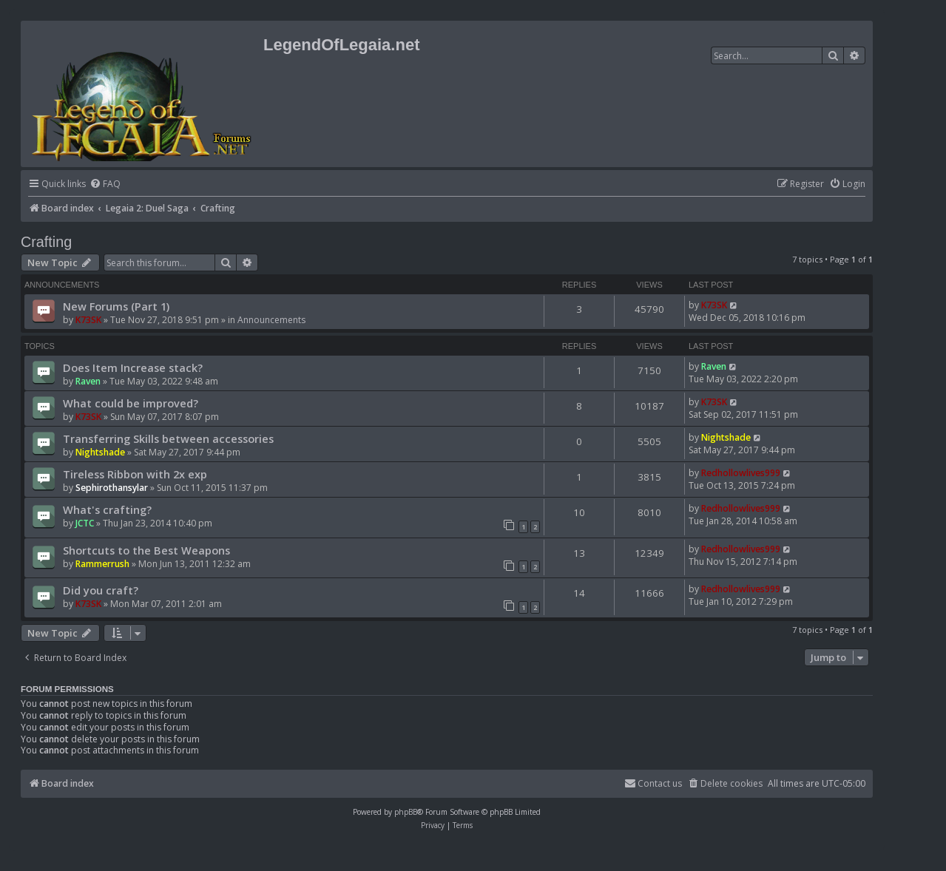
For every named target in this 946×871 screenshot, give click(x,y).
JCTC (84, 523)
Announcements (271, 320)
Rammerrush (102, 563)
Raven (88, 381)
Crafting (46, 242)
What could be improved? (130, 403)
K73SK (88, 320)
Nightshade (100, 452)
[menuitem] (105, 184)
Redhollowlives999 (740, 473)
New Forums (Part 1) (116, 306)
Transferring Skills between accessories (168, 438)
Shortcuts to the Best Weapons (146, 550)
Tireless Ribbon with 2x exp (135, 474)
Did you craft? (100, 590)
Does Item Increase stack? (133, 367)
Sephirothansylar (111, 487)
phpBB (405, 812)
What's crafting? (107, 509)
